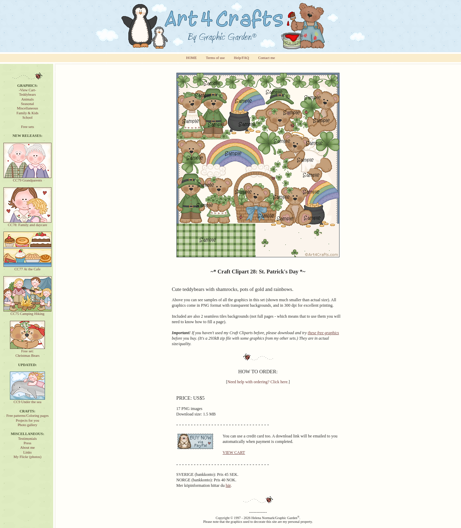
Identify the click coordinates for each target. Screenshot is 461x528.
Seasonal (27, 104)
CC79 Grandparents (27, 178)
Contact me (266, 58)
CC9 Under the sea (27, 400)
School (27, 117)
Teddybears (27, 94)
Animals (27, 99)
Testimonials (27, 439)
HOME (191, 58)
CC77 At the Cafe (27, 267)
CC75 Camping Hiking (27, 312)
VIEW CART (234, 452)
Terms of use (215, 58)
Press (28, 443)
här (228, 485)
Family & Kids (27, 113)
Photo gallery (27, 425)
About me (27, 447)
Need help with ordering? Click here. (258, 381)
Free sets (27, 127)
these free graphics (323, 332)
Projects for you (27, 420)
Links (27, 452)
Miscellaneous (27, 108)
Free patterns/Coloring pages (27, 416)
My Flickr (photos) (27, 457)
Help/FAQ (241, 58)
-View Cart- (27, 90)
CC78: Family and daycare (27, 223)
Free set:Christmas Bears (27, 351)
